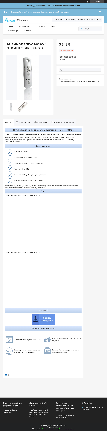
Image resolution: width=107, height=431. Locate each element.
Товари (40, 26)
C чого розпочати (24, 26)
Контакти (28, 31)
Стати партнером (13, 31)
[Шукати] (81, 28)
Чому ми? (54, 26)
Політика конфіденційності (67, 429)
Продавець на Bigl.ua (53, 427)
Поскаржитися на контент (50, 429)
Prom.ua (63, 425)
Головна (10, 26)
